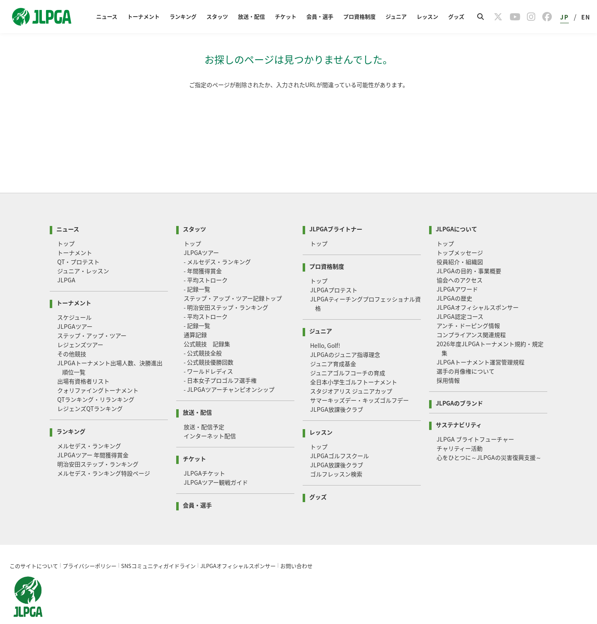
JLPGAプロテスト (333, 271)
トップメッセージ (460, 234)
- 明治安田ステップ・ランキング (226, 289)
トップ (66, 225)
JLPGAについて (456, 210)
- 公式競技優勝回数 (208, 344)
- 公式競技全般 (203, 334)
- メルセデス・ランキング (217, 243)
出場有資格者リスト (83, 363)
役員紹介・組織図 (460, 243)
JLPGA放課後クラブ (336, 391)
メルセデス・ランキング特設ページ (103, 455)
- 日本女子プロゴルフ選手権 (220, 362)
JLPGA (66, 261)
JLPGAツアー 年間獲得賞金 (93, 436)
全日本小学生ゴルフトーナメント (353, 363)
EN (585, 17)
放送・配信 (251, 16)
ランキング (183, 16)
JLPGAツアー (74, 308)
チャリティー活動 (460, 430)
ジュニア (396, 16)
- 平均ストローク (206, 261)
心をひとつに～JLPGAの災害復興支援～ (489, 439)
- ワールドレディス (208, 353)
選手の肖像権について (466, 353)
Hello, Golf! (325, 327)
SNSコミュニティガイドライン (158, 547)
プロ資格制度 (359, 16)
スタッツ (217, 16)
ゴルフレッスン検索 (336, 456)
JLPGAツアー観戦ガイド (216, 464)
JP (564, 17)
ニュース (106, 16)
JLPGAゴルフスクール (339, 437)
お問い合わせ (296, 547)
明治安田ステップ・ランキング (97, 446)
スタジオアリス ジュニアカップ (351, 373)
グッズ (456, 16)
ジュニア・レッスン (83, 252)
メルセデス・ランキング (89, 427)
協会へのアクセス (460, 261)
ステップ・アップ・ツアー (91, 317)
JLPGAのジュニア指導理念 (345, 336)
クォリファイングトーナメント (97, 372)
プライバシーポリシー (89, 547)
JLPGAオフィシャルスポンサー (478, 289)
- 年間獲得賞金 (203, 252)
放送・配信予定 (204, 408)
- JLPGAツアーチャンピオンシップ (229, 371)
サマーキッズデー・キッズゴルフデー (359, 382)
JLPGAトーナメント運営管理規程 (480, 344)
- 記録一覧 (197, 271)
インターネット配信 (210, 417)
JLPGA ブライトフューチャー (475, 421)
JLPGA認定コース (460, 298)
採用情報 (448, 362)
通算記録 (195, 316)
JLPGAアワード (457, 271)
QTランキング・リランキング (95, 381)
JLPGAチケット (204, 455)
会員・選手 (319, 16)
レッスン (427, 16)
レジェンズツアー (80, 326)
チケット (285, 16)
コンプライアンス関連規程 (471, 316)
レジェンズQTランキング (90, 390)
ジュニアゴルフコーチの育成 (347, 354)
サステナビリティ (459, 405)
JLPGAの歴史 (454, 280)
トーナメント (143, 16)
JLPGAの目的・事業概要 (469, 252)
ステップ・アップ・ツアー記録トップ (233, 280)
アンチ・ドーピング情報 (468, 307)
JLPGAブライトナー (335, 210)
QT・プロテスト (78, 243)
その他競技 (71, 335)
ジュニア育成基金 (333, 345)
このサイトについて (34, 547)
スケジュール (74, 299)
